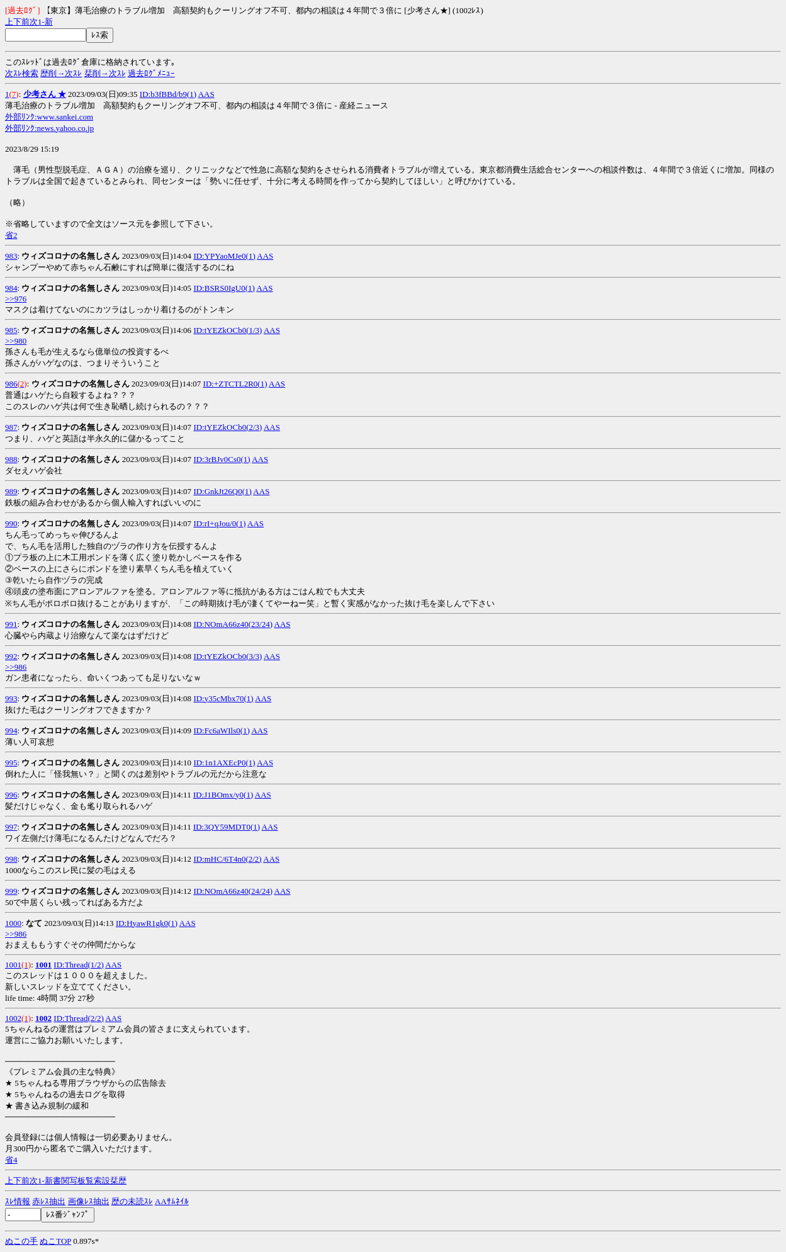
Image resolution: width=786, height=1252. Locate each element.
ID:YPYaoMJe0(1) (224, 256)
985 (11, 330)
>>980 (15, 341)
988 (11, 459)
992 (11, 656)
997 (11, 827)
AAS (206, 94)
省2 (11, 235)
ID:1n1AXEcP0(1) (224, 762)
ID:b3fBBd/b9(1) (168, 94)
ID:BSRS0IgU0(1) (224, 288)
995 (11, 762)
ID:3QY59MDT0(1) (226, 827)
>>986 (15, 667)
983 (11, 256)
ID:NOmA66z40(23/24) (232, 624)
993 (11, 698)
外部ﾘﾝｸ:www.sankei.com (49, 116)
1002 (13, 1018)
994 (11, 730)
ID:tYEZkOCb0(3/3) (227, 656)
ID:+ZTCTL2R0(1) (235, 383)
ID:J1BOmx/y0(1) (223, 794)
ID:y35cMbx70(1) (223, 698)
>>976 (15, 298)
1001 (13, 964)
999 (11, 891)
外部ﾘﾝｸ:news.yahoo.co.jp (49, 128)
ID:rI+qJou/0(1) (219, 523)
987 (11, 427)
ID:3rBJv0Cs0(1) (221, 459)
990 (11, 523)
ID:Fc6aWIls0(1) (221, 730)
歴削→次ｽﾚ (61, 73)
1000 (13, 923)
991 (11, 624)
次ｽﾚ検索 (21, 73)
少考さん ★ (44, 94)
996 (11, 794)
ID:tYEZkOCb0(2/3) (227, 427)
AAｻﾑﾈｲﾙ (172, 1201)
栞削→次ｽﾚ (105, 73)
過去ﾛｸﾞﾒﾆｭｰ (151, 73)
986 (11, 383)
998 (11, 859)
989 (11, 491)
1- (41, 21)
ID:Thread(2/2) (78, 1018)
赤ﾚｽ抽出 (48, 1201)
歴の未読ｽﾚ (132, 1201)
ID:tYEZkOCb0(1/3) (227, 330)
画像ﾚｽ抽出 (88, 1201)
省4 (11, 1160)
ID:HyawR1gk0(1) (146, 923)
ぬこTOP (55, 1241)
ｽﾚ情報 (17, 1201)
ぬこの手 (21, 1241)
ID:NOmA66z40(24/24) (232, 891)
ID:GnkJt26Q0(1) (222, 491)
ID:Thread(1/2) (78, 964)
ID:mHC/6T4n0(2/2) (227, 859)
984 (11, 288)
